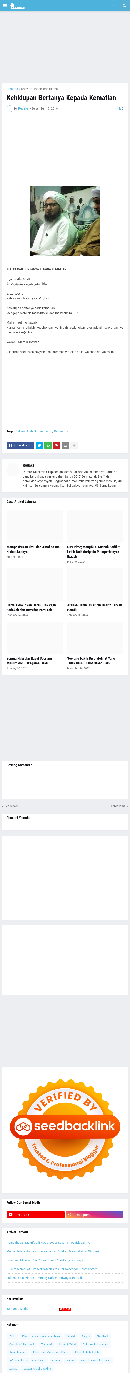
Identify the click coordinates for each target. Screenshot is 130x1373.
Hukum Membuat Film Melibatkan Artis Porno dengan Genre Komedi (52, 1269)
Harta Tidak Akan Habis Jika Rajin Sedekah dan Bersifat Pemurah (31, 607)
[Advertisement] (65, 47)
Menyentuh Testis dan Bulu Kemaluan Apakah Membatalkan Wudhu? (53, 1251)
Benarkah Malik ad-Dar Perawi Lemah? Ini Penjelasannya (45, 1260)
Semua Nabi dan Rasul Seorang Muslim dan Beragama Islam (29, 660)
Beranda (12, 88)
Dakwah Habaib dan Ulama (39, 88)
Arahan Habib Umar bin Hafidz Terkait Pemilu (94, 607)
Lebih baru (11, 806)
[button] (5, 5)
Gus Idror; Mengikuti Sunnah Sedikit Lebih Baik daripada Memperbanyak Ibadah (93, 552)
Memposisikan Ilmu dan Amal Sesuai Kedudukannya (33, 549)
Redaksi (29, 465)
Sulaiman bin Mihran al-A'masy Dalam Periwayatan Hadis (45, 1278)
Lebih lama (118, 806)
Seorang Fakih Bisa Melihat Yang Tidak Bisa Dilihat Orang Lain (91, 660)
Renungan (61, 431)
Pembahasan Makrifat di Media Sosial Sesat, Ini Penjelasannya (49, 1242)
